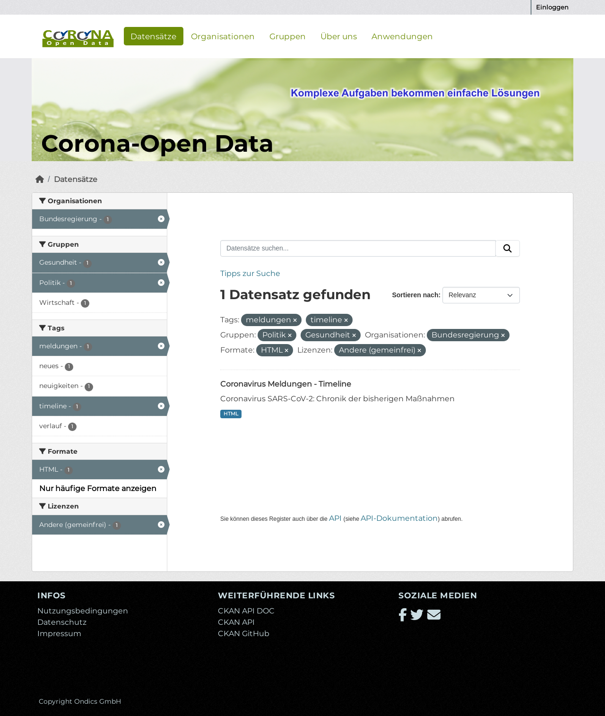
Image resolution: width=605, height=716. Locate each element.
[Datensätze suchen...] (358, 248)
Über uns (338, 36)
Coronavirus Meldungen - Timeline (285, 384)
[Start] (39, 179)
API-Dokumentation (399, 518)
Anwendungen (402, 36)
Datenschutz (61, 622)
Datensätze (153, 36)
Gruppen (287, 36)
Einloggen (552, 7)
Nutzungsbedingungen (82, 610)
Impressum (59, 633)
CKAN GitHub (243, 633)
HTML (231, 414)
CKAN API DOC (246, 610)
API (335, 518)
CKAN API (236, 622)
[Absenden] (507, 248)
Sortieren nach (415, 295)
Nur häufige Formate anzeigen (97, 488)
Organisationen (223, 36)
